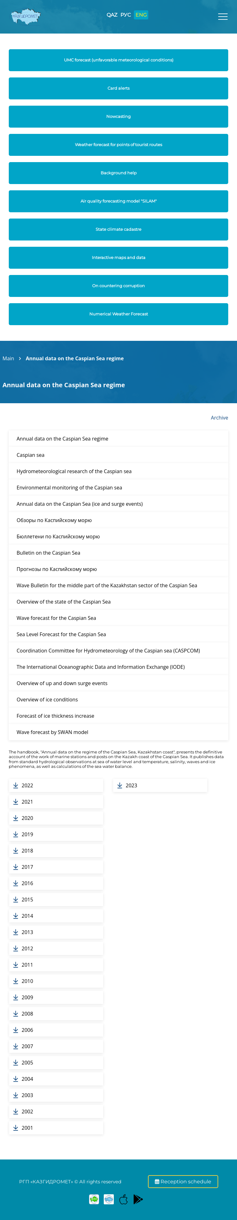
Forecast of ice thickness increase (55, 715)
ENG (141, 15)
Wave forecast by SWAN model (52, 732)
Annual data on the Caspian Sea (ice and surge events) (80, 503)
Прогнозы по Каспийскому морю (57, 569)
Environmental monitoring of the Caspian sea (69, 487)
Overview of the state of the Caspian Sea (64, 601)
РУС (125, 15)
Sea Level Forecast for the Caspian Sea (61, 634)
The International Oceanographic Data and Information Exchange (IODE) (101, 666)
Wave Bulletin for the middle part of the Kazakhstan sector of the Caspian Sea (107, 585)
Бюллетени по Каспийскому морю (58, 536)
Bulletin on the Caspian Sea (48, 552)
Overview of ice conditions (47, 699)
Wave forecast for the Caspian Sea (56, 618)
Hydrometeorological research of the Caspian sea (74, 471)
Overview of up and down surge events (62, 683)
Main (8, 358)
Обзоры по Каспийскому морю (54, 520)
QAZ (112, 15)
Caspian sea (31, 455)
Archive (219, 417)
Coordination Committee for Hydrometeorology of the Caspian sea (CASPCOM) (108, 650)
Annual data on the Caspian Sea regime (75, 358)
